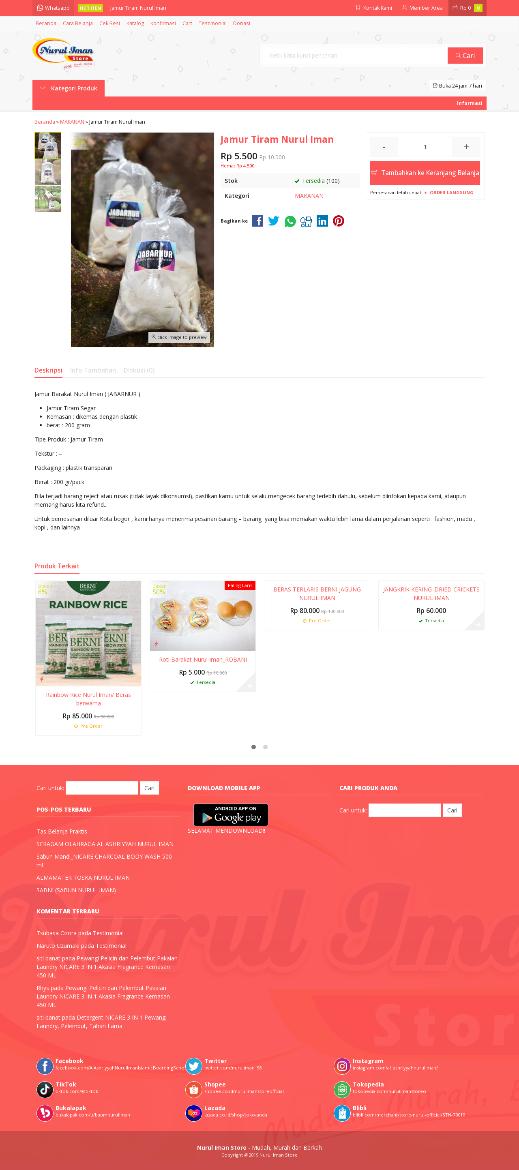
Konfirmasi (163, 23)
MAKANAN (309, 195)
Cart (187, 23)
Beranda (46, 23)
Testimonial (213, 23)
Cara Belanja (78, 23)
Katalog (135, 23)
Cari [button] (465, 55)
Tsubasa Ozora (56, 933)
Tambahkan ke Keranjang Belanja (425, 173)
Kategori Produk (68, 88)
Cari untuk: (50, 788)
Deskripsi (48, 370)
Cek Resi (109, 23)
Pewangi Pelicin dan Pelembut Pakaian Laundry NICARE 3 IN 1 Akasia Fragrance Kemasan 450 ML (107, 966)
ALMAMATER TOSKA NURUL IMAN (83, 877)
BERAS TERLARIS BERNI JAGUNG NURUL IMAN (317, 593)
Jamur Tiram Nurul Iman (138, 7)
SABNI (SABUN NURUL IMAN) (76, 890)
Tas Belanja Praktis (61, 831)
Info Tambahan (93, 370)
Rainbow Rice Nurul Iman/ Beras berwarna (88, 699)
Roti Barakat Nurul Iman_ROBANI (203, 659)
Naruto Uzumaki (57, 945)
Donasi (241, 23)
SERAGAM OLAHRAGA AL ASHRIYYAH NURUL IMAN (105, 844)
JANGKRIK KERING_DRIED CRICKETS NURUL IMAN (431, 593)
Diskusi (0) (139, 370)
